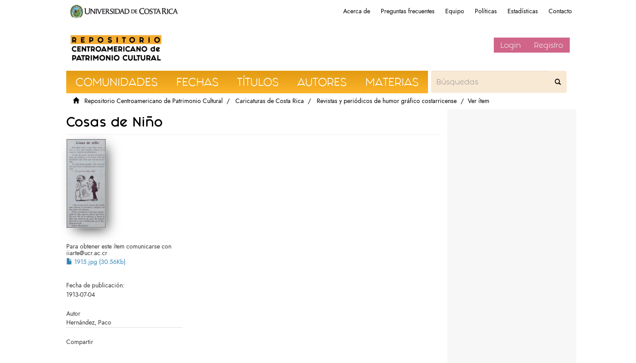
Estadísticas (522, 11)
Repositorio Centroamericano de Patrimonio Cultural (153, 101)
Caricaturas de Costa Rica (269, 101)
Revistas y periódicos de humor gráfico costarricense (387, 101)
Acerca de (356, 11)
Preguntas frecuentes (408, 11)
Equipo (454, 11)
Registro (548, 45)
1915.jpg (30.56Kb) (95, 262)
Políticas (486, 11)
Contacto (560, 11)
